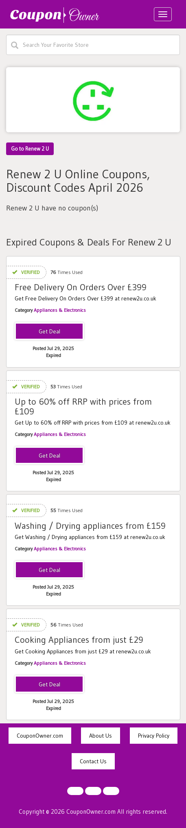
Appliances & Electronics (60, 310)
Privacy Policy (153, 735)
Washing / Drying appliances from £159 (90, 525)
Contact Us (93, 761)
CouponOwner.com (40, 735)
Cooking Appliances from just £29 (79, 639)
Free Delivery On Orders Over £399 (81, 287)
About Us (100, 735)
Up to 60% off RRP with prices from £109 (83, 406)
